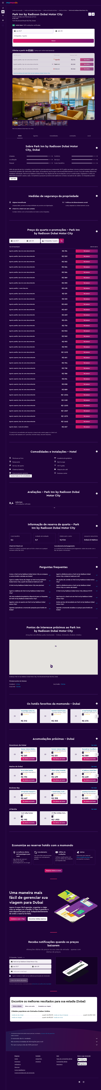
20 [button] (27, 60)
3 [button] (43, 47)
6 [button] (26, 51)
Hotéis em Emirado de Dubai (50, 10)
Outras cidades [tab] (17, 1006)
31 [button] (43, 64)
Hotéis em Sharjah (17, 1017)
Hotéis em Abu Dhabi (17, 1015)
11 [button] (47, 51)
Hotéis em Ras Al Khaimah (61, 1015)
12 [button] (22, 55)
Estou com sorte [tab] (30, 1006)
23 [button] (39, 60)
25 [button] (47, 60)
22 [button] (35, 60)
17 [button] (43, 55)
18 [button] (47, 55)
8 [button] (35, 51)
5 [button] (22, 51)
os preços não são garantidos (47, 1033)
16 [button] (39, 55)
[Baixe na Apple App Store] (82, 1063)
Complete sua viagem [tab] (44, 1006)
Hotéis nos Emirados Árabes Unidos (32, 10)
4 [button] (47, 47)
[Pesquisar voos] (3, 8)
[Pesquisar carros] (3, 15)
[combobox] (32, 961)
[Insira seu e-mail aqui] (32, 971)
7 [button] (74, 51)
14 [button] (31, 55)
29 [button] (35, 64)
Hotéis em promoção (17, 10)
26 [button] (22, 64)
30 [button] (39, 64)
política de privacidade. (45, 983)
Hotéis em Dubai (63, 10)
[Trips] (3, 20)
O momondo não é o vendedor (54, 1038)
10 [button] (43, 51)
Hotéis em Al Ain (58, 1017)
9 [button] (39, 51)
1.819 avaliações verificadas (31, 25)
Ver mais (94, 745)
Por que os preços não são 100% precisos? (54, 1045)
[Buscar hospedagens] (3, 11)
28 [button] (31, 64)
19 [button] (22, 60)
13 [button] (27, 55)
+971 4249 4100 (17, 23)
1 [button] (78, 47)
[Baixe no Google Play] (82, 1059)
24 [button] (43, 60)
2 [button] (39, 47)
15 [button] (35, 55)
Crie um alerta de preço (83, 857)
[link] (28, 759)
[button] (3, 3)
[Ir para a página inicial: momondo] (12, 2)
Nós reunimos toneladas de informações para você (54, 1042)
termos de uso (35, 983)
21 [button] (31, 60)
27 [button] (27, 64)
